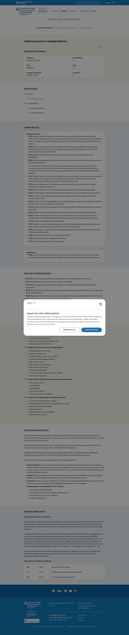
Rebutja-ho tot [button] (69, 330)
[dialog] (64, 317)
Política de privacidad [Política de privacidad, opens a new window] (47, 324)
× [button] (101, 305)
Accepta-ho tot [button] (91, 330)
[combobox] (100, 304)
